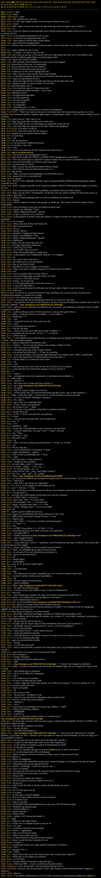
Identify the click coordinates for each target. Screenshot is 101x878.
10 (26, 7)
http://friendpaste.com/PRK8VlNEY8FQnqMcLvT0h (54, 602)
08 (20, 7)
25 (57, 7)
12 (31, 7)
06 (15, 7)
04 (10, 7)
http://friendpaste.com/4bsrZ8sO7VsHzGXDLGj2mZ (40, 585)
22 (49, 7)
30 (65, 7)
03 (7, 7)
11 (28, 7)
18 (44, 7)
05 (13, 7)
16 (39, 7)
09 (23, 7)
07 (18, 7)
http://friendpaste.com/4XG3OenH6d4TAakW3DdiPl (40, 476)
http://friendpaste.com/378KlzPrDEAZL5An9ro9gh (41, 305)
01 (2, 7)
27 (60, 7)
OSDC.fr (53, 750)
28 (62, 7)
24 (55, 7)
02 (5, 7)
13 (33, 7)
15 (36, 7)
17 (41, 7)
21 (47, 7)
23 (52, 7)
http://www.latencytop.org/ (22, 152)
